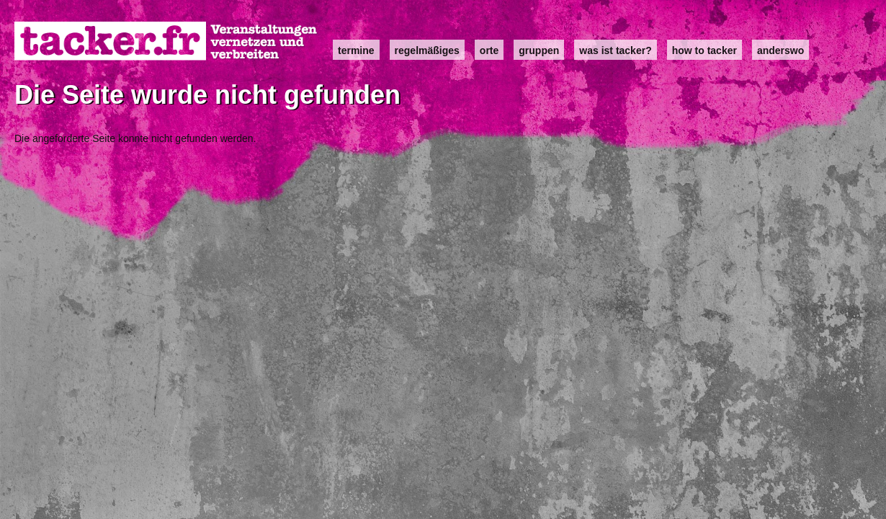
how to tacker (704, 50)
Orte (489, 50)
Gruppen (539, 50)
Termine (356, 50)
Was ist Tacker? (615, 50)
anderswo (780, 50)
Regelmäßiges (427, 50)
